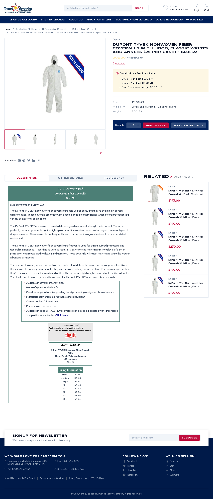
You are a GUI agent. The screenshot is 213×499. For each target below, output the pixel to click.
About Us (76, 20)
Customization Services (134, 20)
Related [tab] (168, 177)
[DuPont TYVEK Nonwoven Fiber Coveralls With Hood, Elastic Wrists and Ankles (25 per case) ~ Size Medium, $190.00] (155, 285)
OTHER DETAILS (70, 178)
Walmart (174, 474)
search (139, 8)
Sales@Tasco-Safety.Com (71, 469)
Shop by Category (24, 20)
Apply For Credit (99, 20)
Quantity (119, 125)
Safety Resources (169, 20)
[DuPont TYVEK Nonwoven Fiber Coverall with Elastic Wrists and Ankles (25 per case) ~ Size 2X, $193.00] (155, 193)
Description (26, 178)
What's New (195, 20)
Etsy (172, 465)
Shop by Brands (53, 20)
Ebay (172, 470)
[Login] (197, 8)
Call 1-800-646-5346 (18, 469)
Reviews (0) (114, 178)
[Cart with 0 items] (206, 8)
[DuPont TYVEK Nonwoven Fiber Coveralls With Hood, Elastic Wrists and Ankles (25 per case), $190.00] (155, 216)
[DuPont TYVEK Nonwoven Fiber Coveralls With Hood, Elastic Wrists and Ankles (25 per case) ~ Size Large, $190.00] (155, 262)
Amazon (174, 461)
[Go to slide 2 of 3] (100, 153)
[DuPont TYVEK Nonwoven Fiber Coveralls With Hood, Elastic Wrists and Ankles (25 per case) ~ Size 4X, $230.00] (155, 239)
